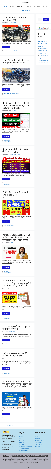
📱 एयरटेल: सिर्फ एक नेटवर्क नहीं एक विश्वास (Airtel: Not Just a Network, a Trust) (15, 105)
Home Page (21, 442)
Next (11, 425)
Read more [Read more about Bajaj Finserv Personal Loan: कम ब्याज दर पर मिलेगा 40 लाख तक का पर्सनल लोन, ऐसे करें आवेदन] (6, 414)
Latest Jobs (11, 6)
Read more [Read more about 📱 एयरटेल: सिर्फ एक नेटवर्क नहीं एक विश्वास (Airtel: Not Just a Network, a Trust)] (6, 136)
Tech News (16, 50)
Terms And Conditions (24, 450)
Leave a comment (7, 52)
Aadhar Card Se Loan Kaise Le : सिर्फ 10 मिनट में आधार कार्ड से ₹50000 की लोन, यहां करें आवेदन (16, 283)
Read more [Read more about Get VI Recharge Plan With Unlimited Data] (6, 221)
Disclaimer (21, 440)
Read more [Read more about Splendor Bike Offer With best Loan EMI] (6, 47)
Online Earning (19, 6)
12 (8, 425)
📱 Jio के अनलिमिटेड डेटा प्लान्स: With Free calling (15, 150)
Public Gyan (25, 2)
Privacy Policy (22, 444)
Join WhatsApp (26, 10)
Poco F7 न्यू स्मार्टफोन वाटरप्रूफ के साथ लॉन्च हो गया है (16, 327)
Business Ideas (28, 6)
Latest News (6, 50)
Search (39, 17)
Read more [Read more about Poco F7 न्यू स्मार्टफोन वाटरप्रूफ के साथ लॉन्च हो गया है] (6, 340)
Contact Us (21, 438)
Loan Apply (44, 6)
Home (5, 6)
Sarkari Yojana (37, 6)
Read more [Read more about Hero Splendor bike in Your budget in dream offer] (6, 89)
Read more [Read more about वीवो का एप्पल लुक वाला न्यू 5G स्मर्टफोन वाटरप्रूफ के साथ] (6, 368)
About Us (21, 436)
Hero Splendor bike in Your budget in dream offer (15, 61)
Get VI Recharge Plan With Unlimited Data (15, 193)
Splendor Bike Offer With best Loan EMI (14, 18)
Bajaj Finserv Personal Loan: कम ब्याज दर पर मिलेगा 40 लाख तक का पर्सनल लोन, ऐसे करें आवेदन (16, 384)
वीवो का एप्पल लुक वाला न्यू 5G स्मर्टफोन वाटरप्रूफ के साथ (14, 354)
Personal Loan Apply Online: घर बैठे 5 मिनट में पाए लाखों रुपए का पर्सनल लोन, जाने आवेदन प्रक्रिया (16, 237)
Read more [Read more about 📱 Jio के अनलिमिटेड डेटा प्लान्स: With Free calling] (6, 179)
